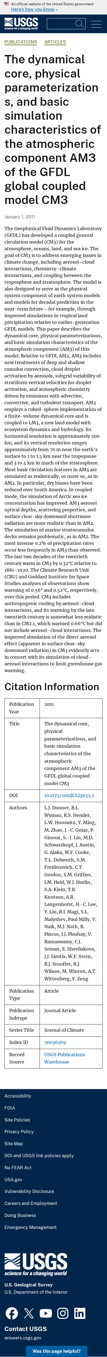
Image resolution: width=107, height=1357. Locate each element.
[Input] (66, 23)
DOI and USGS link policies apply (39, 1155)
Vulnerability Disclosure (29, 1191)
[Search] (80, 23)
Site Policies (17, 1120)
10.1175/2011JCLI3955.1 (69, 795)
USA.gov (13, 1179)
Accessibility (17, 1096)
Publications (20, 42)
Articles (55, 42)
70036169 (55, 1042)
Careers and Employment (30, 1203)
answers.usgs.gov (22, 1338)
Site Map (13, 1143)
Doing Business (20, 1215)
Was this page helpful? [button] (57, 1351)
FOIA (9, 1108)
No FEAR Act (17, 1167)
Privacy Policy (19, 1131)
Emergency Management (30, 1227)
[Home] (21, 28)
